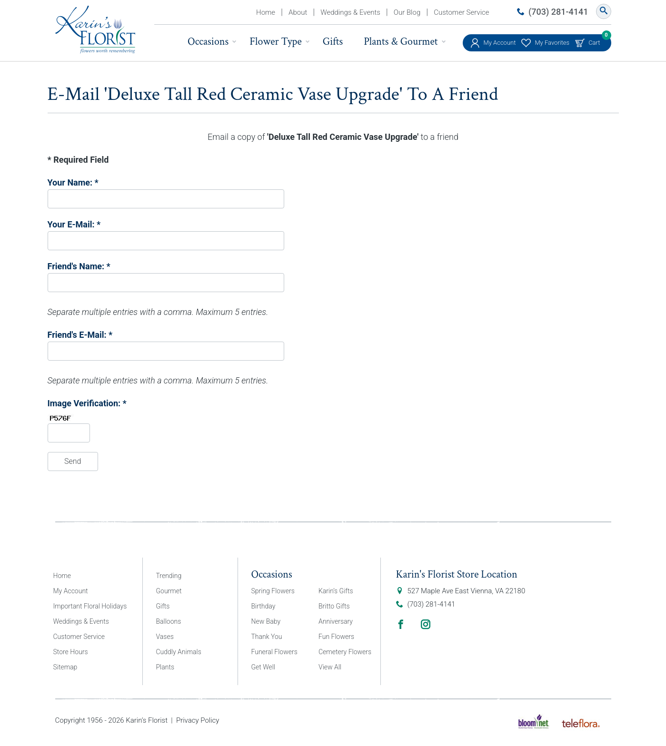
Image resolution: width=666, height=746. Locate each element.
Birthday (263, 606)
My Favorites (552, 42)
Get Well (263, 667)
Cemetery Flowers (344, 652)
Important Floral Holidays (90, 606)
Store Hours (70, 652)
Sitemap (65, 667)
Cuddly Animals (178, 652)
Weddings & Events (350, 12)
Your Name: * (73, 182)
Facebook (401, 624)
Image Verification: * (87, 403)
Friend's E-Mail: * (80, 335)
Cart (594, 40)
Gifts (333, 42)
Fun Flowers (336, 636)
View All (329, 667)
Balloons (168, 621)
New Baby (266, 621)
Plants (165, 667)
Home (265, 12)
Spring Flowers (273, 591)
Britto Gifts (334, 606)
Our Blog (407, 12)
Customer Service (461, 12)
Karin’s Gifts (335, 591)
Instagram (425, 624)
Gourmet (169, 591)
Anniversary (335, 621)
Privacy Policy (197, 720)
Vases (165, 636)
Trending (169, 575)
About (297, 12)
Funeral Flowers (274, 652)
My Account (500, 42)
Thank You (266, 636)
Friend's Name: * (79, 266)
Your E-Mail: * (74, 224)
